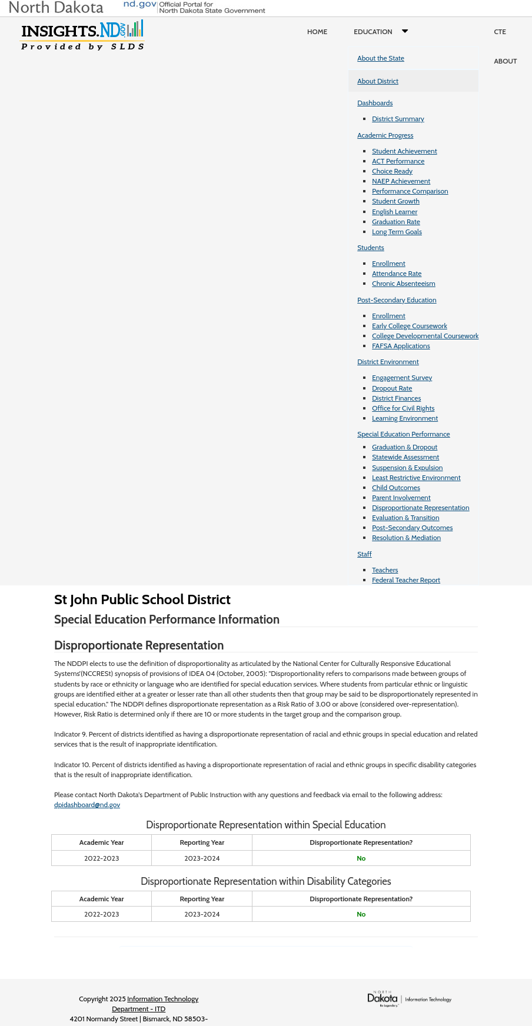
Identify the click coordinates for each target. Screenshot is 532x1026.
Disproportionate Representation (420, 507)
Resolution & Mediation (406, 537)
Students (370, 247)
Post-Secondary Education (396, 299)
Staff (364, 553)
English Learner (394, 211)
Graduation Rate (396, 221)
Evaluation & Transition (405, 517)
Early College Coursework (409, 325)
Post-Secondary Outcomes (412, 527)
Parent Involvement (401, 497)
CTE (500, 31)
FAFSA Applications (401, 345)
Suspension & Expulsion (407, 467)
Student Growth (396, 200)
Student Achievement (404, 150)
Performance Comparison (410, 190)
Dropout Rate (392, 388)
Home (317, 31)
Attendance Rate (396, 273)
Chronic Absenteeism (403, 283)
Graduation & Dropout (404, 446)
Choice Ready (392, 170)
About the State (380, 58)
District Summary (398, 118)
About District (377, 80)
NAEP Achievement (401, 180)
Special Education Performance (403, 433)
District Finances (396, 398)
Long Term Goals (397, 231)
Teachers (385, 569)
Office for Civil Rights (403, 408)
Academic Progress (385, 135)
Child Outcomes (396, 487)
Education (383, 31)
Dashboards (375, 102)
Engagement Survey (402, 377)
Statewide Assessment (405, 456)
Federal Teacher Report (406, 579)
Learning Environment (405, 418)
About (505, 60)
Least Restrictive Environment (416, 477)
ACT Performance (398, 160)
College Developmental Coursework (425, 335)
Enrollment (388, 263)
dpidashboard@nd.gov (87, 804)
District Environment (388, 361)
